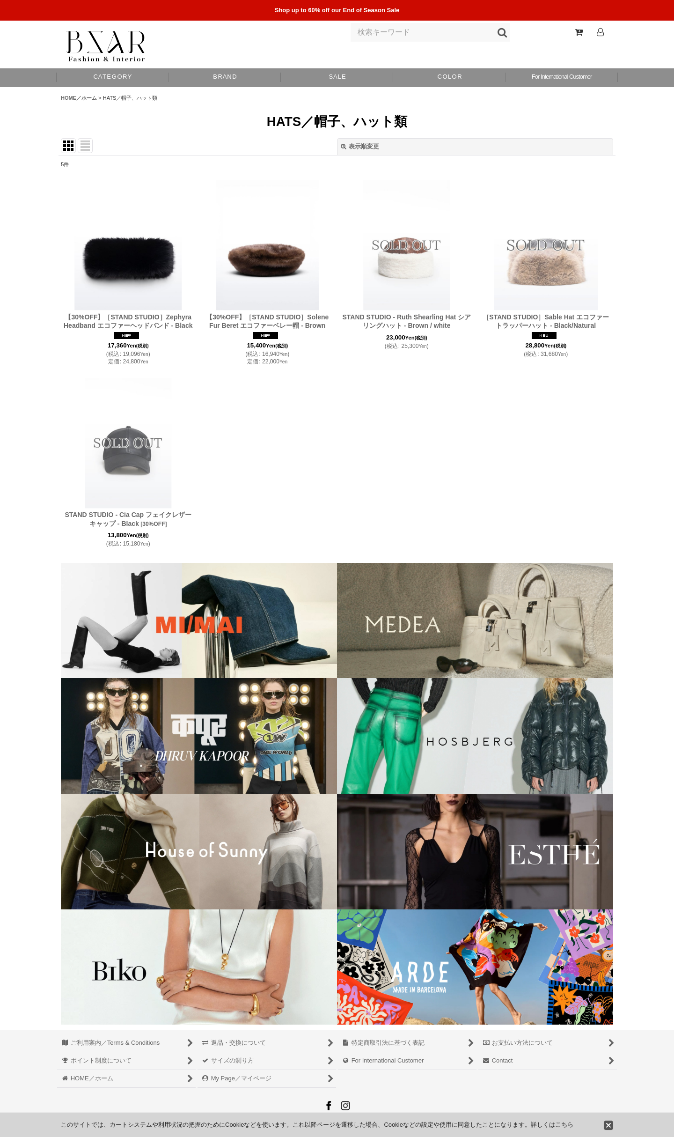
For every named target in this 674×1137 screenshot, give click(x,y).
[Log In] (600, 32)
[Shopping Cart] (578, 32)
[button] (449, 77)
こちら (564, 1124)
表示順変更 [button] (360, 146)
